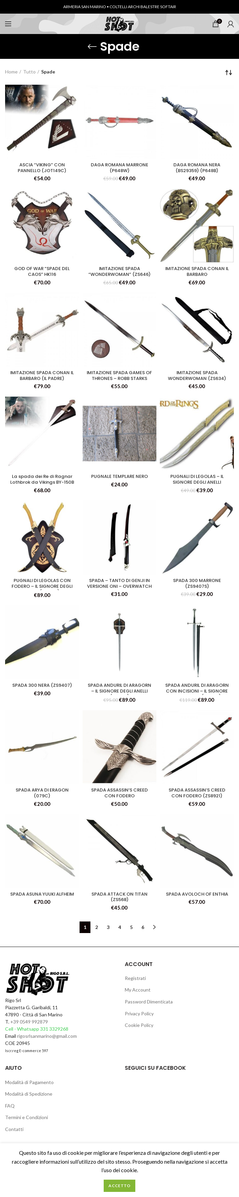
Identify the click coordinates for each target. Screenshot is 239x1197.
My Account (138, 995)
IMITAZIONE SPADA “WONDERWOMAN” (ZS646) (119, 273)
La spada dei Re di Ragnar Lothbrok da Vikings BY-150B (42, 486)
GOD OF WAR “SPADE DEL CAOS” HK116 (42, 273)
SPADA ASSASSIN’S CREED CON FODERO (119, 797)
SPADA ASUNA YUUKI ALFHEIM (42, 902)
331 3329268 (54, 1034)
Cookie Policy (139, 1030)
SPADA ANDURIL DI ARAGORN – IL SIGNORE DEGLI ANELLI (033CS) (119, 695)
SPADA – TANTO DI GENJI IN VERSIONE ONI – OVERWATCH (119, 591)
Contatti (14, 1134)
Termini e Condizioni (26, 1123)
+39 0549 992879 (29, 1027)
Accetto (119, 1185)
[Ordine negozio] (229, 72)
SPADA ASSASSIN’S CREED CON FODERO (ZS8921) (197, 797)
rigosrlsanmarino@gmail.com (47, 1041)
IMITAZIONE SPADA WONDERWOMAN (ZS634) (197, 378)
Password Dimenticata (149, 1007)
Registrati (135, 983)
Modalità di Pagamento (29, 1088)
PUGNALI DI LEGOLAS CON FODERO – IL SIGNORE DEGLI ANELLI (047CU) (42, 591)
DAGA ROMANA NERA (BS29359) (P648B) (197, 168)
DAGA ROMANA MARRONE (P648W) (119, 168)
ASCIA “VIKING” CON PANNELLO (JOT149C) (42, 168)
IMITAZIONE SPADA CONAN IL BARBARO (197, 273)
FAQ (10, 1111)
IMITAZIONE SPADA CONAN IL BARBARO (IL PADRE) (42, 378)
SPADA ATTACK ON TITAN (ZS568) (119, 902)
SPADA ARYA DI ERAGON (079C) (42, 797)
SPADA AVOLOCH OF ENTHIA (196, 902)
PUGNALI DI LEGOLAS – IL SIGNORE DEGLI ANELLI (197, 483)
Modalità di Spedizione (28, 1099)
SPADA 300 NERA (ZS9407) (42, 689)
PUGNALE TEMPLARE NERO (119, 480)
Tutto (29, 71)
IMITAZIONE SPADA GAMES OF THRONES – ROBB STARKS (119, 381)
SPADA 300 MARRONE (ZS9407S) (196, 588)
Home (11, 71)
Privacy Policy (139, 1019)
